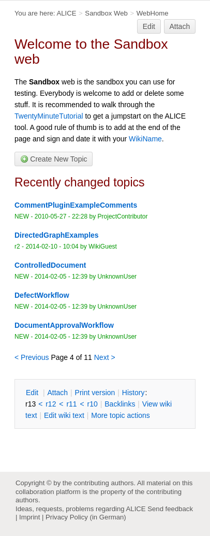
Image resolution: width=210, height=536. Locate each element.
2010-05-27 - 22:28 (61, 216)
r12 (51, 404)
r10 (92, 404)
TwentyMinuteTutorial (48, 116)
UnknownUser (117, 276)
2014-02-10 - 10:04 (51, 246)
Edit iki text (64, 415)
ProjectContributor (123, 216)
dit (33, 392)
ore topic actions (120, 415)
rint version (95, 392)
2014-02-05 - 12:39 (61, 276)
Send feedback (170, 509)
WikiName (145, 139)
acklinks (119, 404)
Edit (149, 26)
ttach (57, 392)
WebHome (153, 13)
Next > (104, 357)
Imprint (29, 517)
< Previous (31, 357)
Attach (180, 26)
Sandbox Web (106, 13)
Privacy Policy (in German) (86, 517)
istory (133, 392)
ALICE (66, 13)
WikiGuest (102, 246)
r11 (71, 404)
